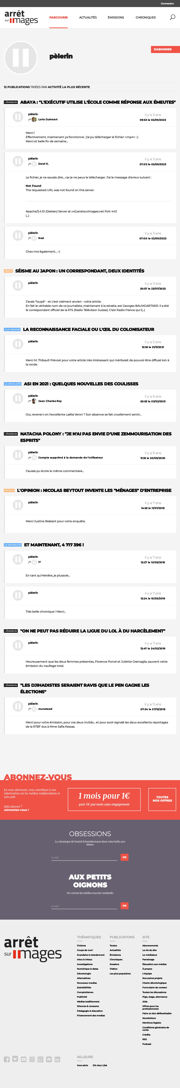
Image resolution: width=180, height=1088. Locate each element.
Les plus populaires (120, 973)
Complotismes (85, 992)
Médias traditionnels (88, 1001)
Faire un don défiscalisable (157, 1013)
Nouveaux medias (87, 983)
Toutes (113, 945)
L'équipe (147, 973)
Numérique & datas (87, 969)
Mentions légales (151, 1022)
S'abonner (163, 49)
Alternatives (83, 978)
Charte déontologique (154, 983)
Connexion (167, 3)
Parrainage (148, 959)
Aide (144, 1001)
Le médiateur (149, 955)
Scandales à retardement (90, 955)
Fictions (81, 945)
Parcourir (58, 17)
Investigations (84, 964)
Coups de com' (85, 950)
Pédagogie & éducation (90, 1011)
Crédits (146, 1034)
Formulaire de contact (154, 987)
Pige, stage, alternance (154, 997)
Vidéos (113, 969)
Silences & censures (88, 1006)
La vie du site (149, 950)
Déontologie (84, 973)
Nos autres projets (152, 978)
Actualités (88, 17)
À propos (147, 969)
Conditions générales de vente (155, 1028)
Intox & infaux (84, 959)
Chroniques (146, 17)
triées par (47, 87)
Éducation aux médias (154, 964)
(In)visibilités (84, 987)
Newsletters (149, 1018)
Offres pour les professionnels (150, 1007)
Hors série (82, 1065)
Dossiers (114, 964)
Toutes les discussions (154, 992)
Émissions (116, 17)
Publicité (82, 997)
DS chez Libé (100, 1065)
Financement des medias (91, 1015)
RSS (144, 1039)
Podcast (146, 1044)
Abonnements (150, 945)
